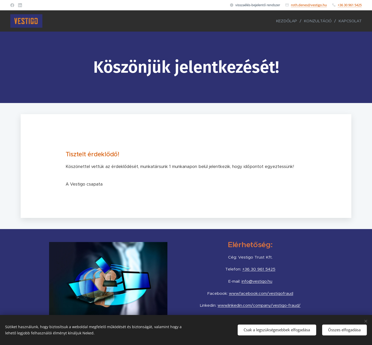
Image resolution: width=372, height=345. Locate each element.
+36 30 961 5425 (350, 5)
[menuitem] (288, 20)
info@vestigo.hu (257, 281)
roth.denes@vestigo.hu (309, 5)
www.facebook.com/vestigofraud (261, 293)
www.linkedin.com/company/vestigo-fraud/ (259, 305)
